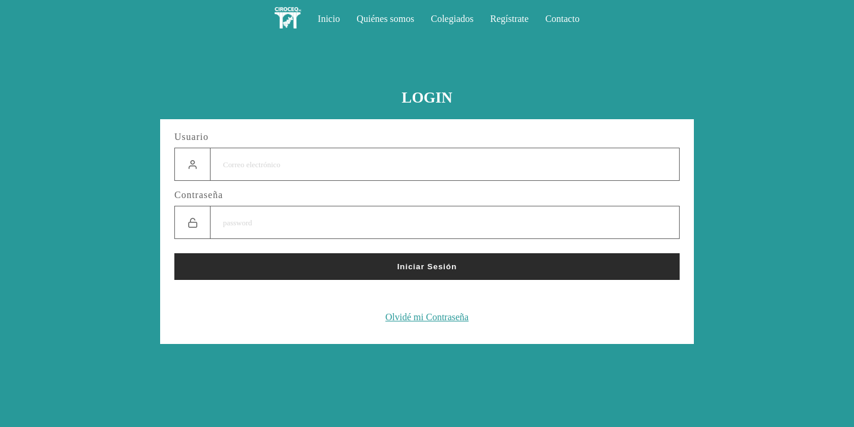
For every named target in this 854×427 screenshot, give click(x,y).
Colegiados (452, 19)
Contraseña (198, 195)
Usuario (191, 137)
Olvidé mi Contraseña (427, 317)
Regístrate (509, 19)
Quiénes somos (385, 19)
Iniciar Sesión (427, 266)
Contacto (562, 19)
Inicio (329, 19)
